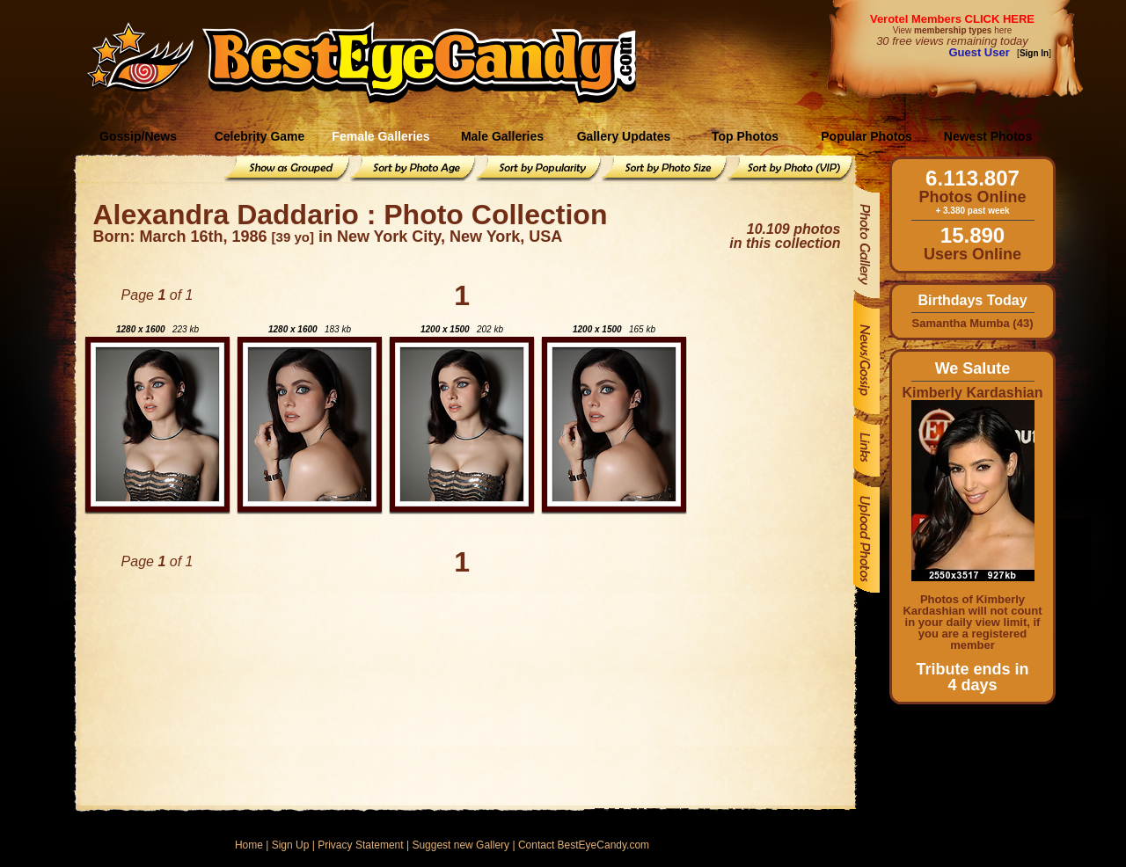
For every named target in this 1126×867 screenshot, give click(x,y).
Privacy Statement (360, 845)
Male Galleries (502, 136)
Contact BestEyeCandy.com (583, 845)
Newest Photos (988, 136)
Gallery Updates (624, 136)
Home (249, 845)
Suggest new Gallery (460, 845)
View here (952, 30)
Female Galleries (380, 136)
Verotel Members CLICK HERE (952, 19)
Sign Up (291, 845)
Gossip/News (138, 136)
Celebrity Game (260, 136)
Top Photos (745, 136)
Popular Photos (866, 136)
